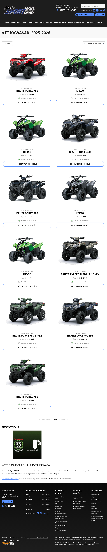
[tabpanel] (38, 502)
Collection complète (61, 530)
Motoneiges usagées (79, 506)
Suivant (64, 419)
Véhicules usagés (30, 22)
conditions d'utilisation (73, 544)
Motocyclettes (59, 501)
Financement (46, 22)
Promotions (60, 22)
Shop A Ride (16, 540)
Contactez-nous (94, 22)
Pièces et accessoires (97, 516)
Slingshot (57, 511)
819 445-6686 (66, 9)
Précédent (44, 419)
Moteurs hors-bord (60, 513)
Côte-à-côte (58, 506)
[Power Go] (25, 543)
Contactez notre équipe (10, 479)
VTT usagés (76, 503)
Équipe (93, 506)
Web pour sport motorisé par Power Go (37, 538)
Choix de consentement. (87, 544)
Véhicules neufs (12, 22)
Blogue (93, 497)
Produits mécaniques (61, 516)
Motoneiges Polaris (60, 525)
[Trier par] (94, 43)
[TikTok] (104, 10)
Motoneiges (58, 508)
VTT (56, 503)
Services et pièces (76, 22)
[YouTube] (100, 10)
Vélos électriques (60, 518)
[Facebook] (94, 10)
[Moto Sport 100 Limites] (28, 10)
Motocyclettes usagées (79, 501)
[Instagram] (97, 10)
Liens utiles (96, 491)
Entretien (94, 513)
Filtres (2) (7, 43)
